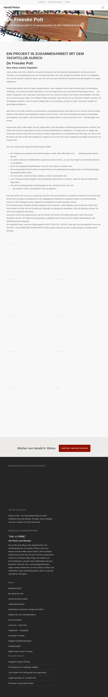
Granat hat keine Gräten (18, 599)
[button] (103, 7)
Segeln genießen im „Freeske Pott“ (22, 678)
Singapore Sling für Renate (19, 662)
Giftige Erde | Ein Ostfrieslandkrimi (22, 615)
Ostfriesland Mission (16, 604)
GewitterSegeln (14, 646)
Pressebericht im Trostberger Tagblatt (23, 667)
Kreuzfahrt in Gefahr (16, 636)
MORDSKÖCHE (15, 588)
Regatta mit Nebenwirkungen (20, 641)
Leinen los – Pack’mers (17, 625)
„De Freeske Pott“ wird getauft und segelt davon (27, 673)
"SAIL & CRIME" (17, 536)
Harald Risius (12, 7)
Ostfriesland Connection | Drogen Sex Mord (25, 609)
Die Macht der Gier (15, 594)
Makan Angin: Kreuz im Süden (20, 651)
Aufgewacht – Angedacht (18, 630)
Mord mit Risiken (15, 620)
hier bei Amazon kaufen (74, 448)
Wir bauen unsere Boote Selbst (20, 683)
